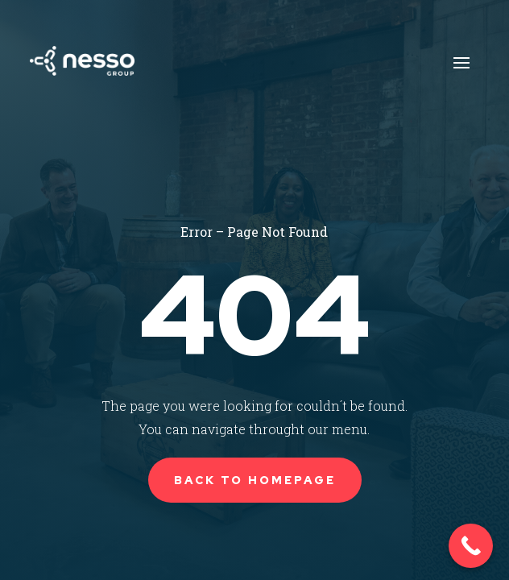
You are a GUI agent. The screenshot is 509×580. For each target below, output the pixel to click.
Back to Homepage (255, 480)
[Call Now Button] (471, 546)
